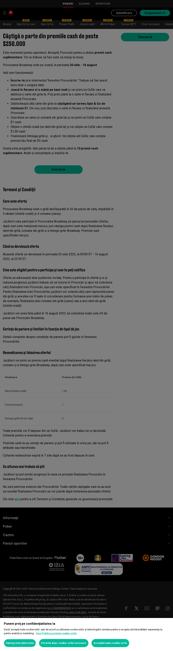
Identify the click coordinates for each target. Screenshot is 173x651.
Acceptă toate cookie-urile (110, 643)
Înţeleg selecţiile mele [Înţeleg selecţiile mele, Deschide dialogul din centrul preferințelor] (20, 643)
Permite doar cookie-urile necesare (63, 643)
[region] (86, 634)
